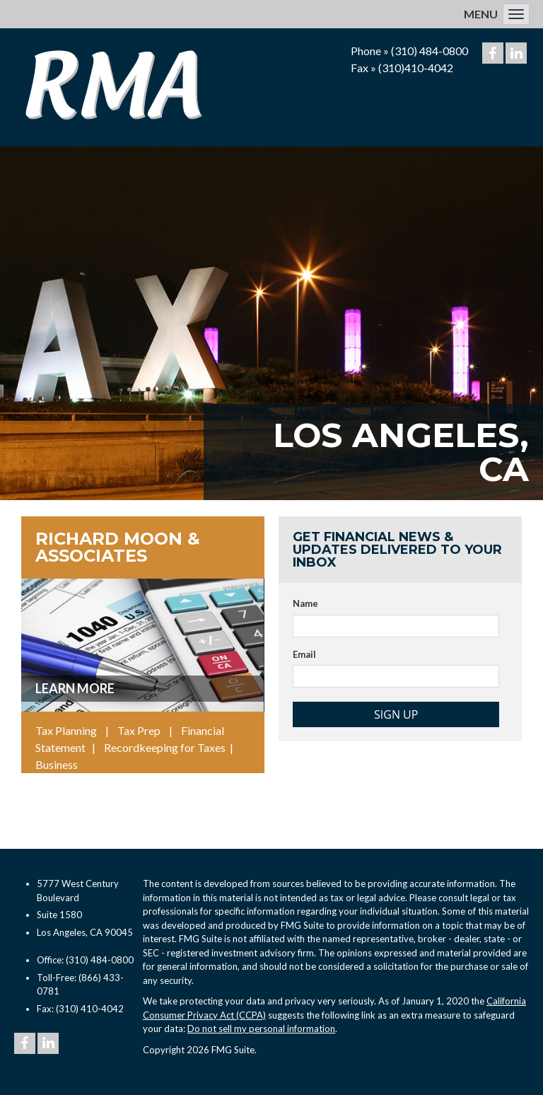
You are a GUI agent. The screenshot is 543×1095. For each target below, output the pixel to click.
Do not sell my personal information (261, 1028)
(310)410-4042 (415, 67)
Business (56, 764)
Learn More (75, 688)
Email (304, 654)
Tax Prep (138, 730)
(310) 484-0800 (429, 50)
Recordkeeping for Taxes (165, 747)
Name (305, 603)
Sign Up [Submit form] (396, 714)
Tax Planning (66, 730)
